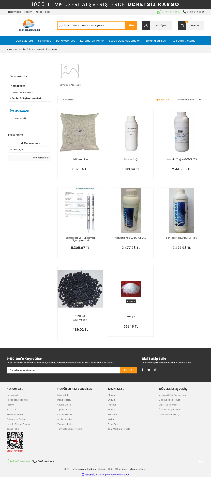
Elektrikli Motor (65, 414)
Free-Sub (113, 424)
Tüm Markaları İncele (119, 428)
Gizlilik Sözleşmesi (168, 404)
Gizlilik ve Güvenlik (16, 414)
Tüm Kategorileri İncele (69, 428)
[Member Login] (157, 25)
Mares (111, 409)
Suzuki (111, 399)
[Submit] (128, 370)
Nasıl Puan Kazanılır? (18, 399)
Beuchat (112, 414)
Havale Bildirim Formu (18, 424)
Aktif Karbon (80, 319)
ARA (131, 25)
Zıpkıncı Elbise (64, 409)
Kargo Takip (13, 428)
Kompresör (51, 49)
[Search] (97, 25)
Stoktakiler (68, 99)
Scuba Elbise (64, 404)
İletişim (28, 11)
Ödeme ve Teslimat (17, 419)
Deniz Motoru (64, 399)
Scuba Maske (64, 419)
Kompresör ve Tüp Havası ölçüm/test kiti (80, 239)
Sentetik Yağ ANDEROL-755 (181, 238)
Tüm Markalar (41, 157)
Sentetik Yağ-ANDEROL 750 (130, 238)
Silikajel (131, 316)
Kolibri (111, 419)
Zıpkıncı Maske (65, 424)
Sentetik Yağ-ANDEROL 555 (181, 159)
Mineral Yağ (130, 159)
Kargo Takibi (43, 11)
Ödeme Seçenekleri (170, 409)
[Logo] (29, 25)
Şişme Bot (62, 395)
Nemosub (80, 315)
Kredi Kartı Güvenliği (169, 414)
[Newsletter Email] (63, 370)
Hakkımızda (14, 11)
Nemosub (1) (20, 118)
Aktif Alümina (80, 159)
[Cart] (191, 25)
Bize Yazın (12, 409)
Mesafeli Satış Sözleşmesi (172, 395)
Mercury (112, 395)
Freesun (112, 404)
